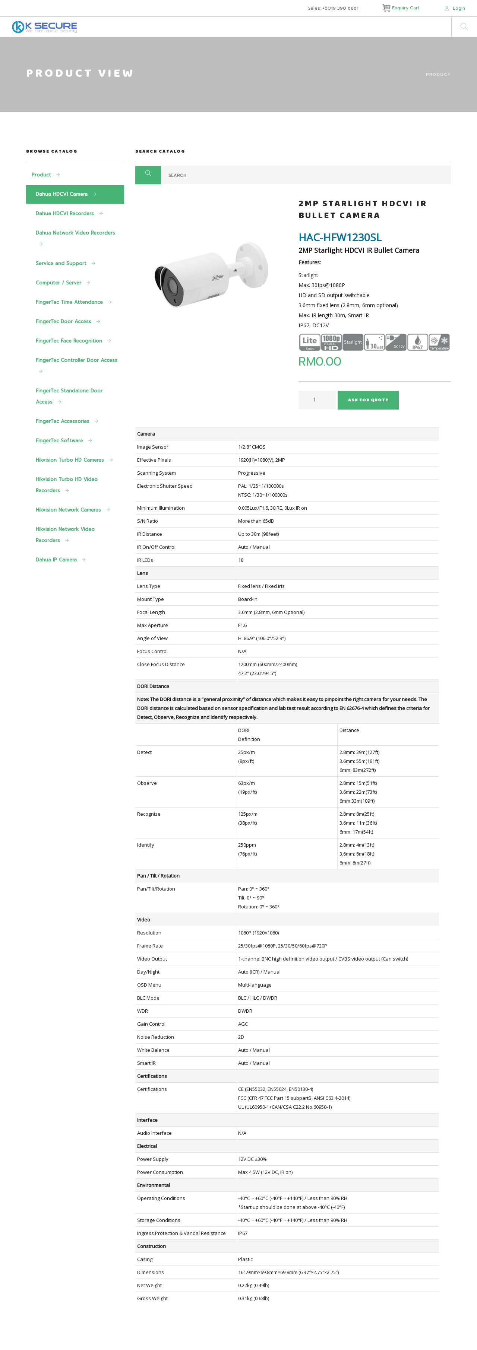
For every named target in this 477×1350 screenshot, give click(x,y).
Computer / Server (59, 282)
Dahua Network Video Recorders (75, 232)
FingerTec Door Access (64, 321)
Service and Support (62, 263)
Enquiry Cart (401, 7)
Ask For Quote (368, 400)
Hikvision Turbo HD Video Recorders (67, 485)
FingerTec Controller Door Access (76, 360)
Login (455, 8)
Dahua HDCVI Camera (62, 194)
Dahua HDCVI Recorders (66, 213)
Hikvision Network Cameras (69, 509)
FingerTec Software (60, 440)
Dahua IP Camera (57, 559)
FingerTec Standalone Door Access (69, 396)
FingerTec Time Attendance (70, 302)
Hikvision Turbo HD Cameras (71, 460)
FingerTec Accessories (63, 421)
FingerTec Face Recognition (70, 340)
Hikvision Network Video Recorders (65, 535)
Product (438, 74)
